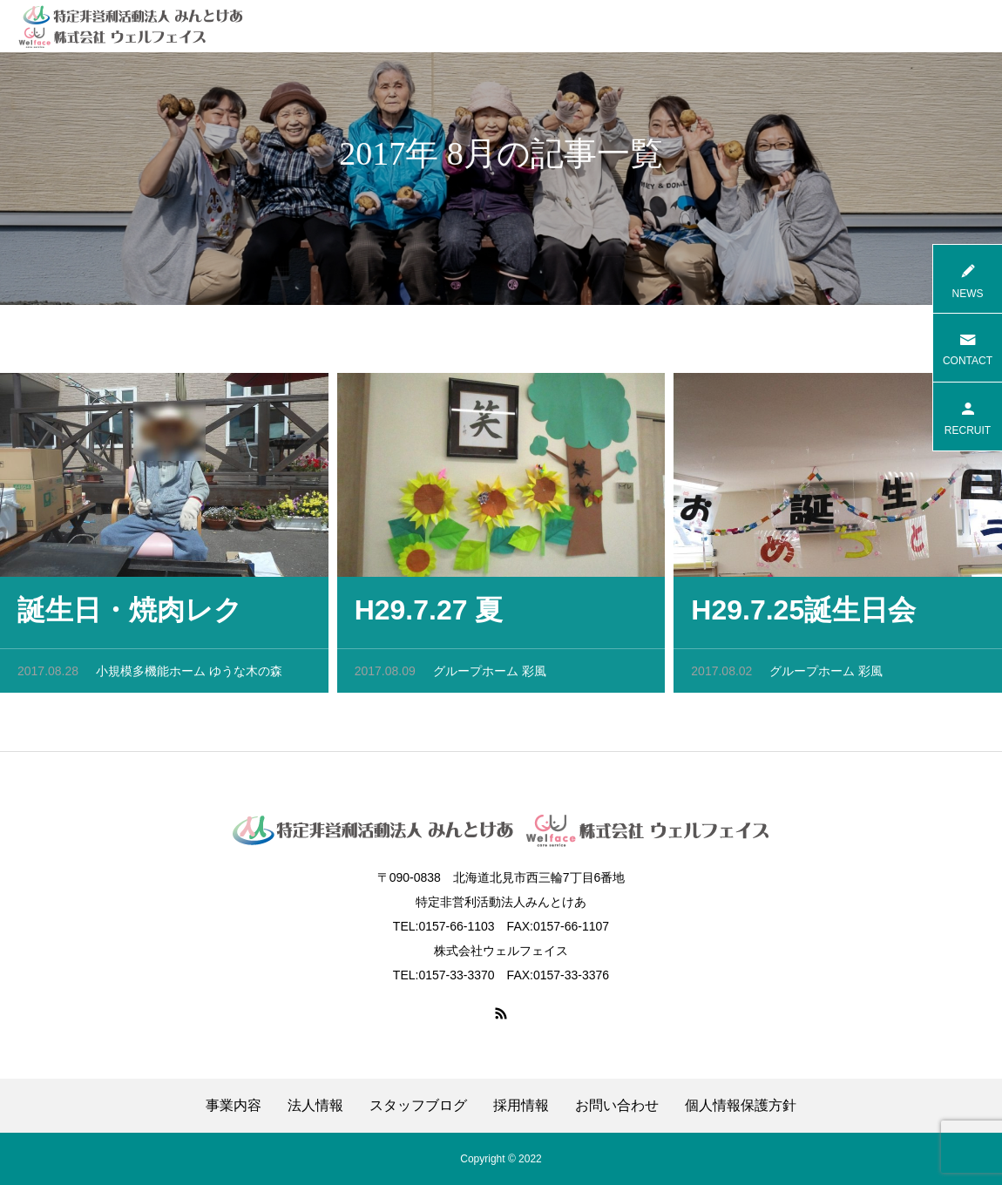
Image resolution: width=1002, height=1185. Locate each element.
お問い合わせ (617, 1106)
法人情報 (315, 1106)
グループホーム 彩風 (489, 674)
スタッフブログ (418, 1106)
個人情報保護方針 (740, 1106)
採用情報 (521, 1106)
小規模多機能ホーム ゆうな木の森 (189, 674)
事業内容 (233, 1106)
